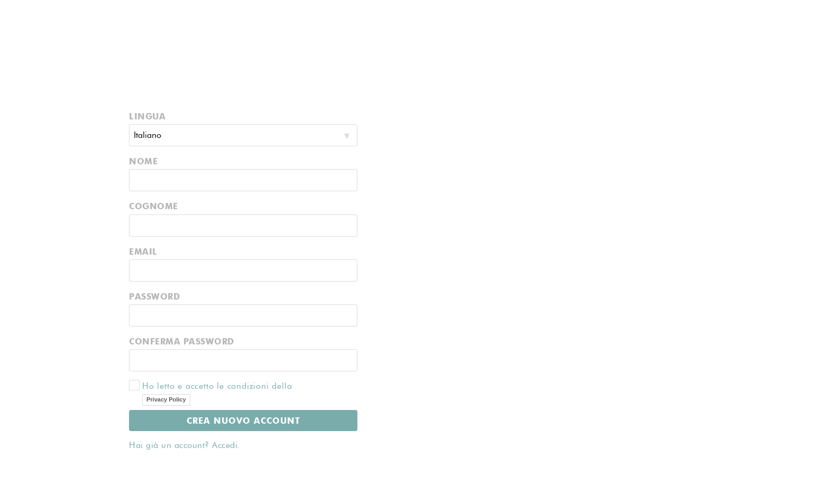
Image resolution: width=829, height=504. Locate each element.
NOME (143, 160)
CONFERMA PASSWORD (181, 341)
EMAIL (143, 251)
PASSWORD (154, 296)
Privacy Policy (166, 399)
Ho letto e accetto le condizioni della (234, 392)
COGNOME (153, 205)
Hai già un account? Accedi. (185, 445)
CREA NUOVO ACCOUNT (243, 420)
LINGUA (147, 116)
